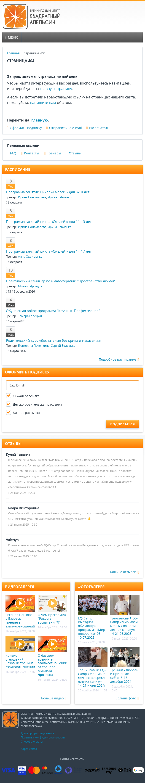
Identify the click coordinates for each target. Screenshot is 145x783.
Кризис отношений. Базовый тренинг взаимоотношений (20, 652)
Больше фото (127, 698)
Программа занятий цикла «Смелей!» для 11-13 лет (48, 221)
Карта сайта (29, 749)
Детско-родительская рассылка (37, 404)
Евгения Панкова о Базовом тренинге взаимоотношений (20, 611)
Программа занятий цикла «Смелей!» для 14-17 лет (48, 251)
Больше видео (54, 698)
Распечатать (97, 128)
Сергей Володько (63, 346)
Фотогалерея (91, 586)
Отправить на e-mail (64, 128)
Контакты (30, 153)
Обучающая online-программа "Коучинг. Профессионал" (53, 310)
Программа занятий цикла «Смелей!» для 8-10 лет (47, 192)
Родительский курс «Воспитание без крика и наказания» (53, 340)
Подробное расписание (119, 359)
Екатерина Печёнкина (33, 346)
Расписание (17, 169)
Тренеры (52, 153)
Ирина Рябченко (60, 197)
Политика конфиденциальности (43, 737)
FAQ (11, 153)
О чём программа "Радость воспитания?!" (52, 609)
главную (39, 120)
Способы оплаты (32, 741)
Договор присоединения (37, 733)
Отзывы (74, 153)
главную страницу (56, 88)
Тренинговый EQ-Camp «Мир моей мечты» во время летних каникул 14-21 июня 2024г (92, 667)
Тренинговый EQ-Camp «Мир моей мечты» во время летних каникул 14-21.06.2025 (125, 615)
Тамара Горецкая (30, 316)
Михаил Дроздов (30, 286)
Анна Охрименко (30, 256)
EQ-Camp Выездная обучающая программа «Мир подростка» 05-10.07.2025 (92, 617)
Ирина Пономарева (32, 197)
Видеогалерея (19, 586)
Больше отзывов (124, 572)
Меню (12, 37)
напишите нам (43, 102)
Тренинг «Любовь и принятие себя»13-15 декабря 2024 (125, 665)
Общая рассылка (26, 396)
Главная (13, 53)
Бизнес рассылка (26, 412)
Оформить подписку (24, 128)
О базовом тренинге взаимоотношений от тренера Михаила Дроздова (52, 656)
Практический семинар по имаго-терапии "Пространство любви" (60, 281)
